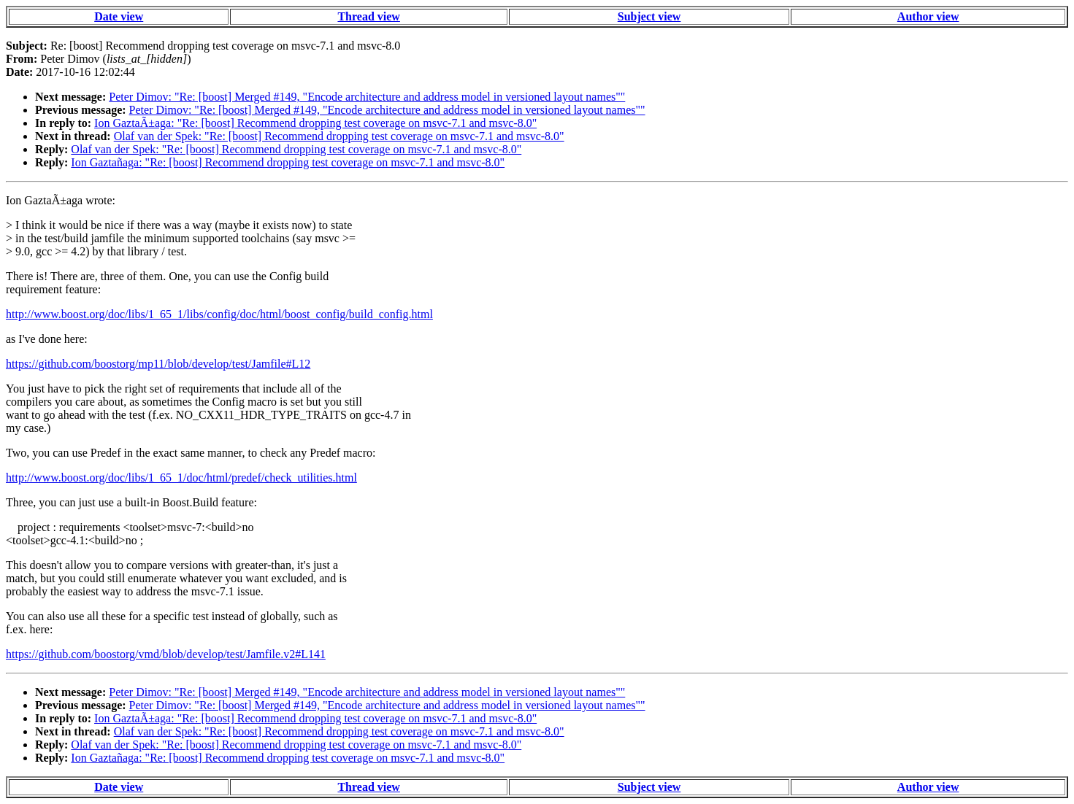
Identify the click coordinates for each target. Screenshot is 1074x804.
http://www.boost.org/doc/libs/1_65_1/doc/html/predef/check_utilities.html (181, 477)
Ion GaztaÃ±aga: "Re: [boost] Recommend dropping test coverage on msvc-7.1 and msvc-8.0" (315, 123)
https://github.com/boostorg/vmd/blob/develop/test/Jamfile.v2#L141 (166, 654)
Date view (118, 16)
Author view (928, 16)
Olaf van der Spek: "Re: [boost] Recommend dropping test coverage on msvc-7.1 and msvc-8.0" (339, 136)
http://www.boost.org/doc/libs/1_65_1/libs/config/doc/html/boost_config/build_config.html (219, 314)
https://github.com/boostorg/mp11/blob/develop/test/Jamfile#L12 (158, 363)
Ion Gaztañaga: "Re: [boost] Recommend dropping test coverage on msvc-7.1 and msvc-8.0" (288, 162)
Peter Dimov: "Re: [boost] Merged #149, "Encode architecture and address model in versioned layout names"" (367, 96)
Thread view (368, 16)
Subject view (649, 16)
